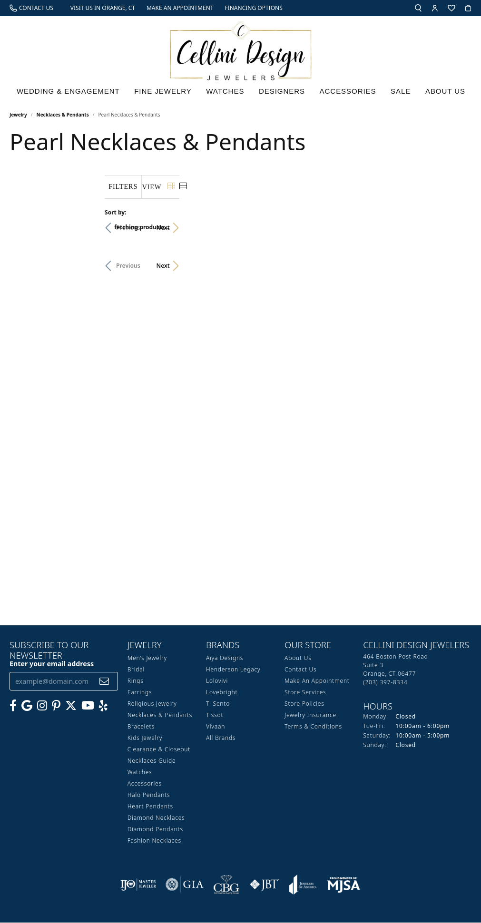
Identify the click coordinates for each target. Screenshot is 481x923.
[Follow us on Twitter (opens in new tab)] (71, 706)
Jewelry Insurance (310, 715)
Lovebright (221, 693)
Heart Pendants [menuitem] (150, 807)
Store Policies (304, 704)
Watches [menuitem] (140, 772)
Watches (228, 93)
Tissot (214, 715)
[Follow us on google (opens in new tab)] (26, 706)
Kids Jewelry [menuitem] (145, 738)
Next (455, 228)
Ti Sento (218, 704)
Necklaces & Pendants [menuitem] (160, 715)
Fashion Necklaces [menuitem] (154, 841)
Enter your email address (52, 664)
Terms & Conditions (313, 727)
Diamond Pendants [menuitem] (155, 830)
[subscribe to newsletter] (104, 681)
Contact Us (300, 670)
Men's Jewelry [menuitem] (147, 658)
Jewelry (18, 115)
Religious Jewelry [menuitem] (152, 704)
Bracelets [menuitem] (141, 727)
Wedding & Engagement (68, 93)
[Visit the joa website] (303, 885)
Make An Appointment (317, 681)
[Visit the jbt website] (264, 885)
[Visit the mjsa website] (343, 885)
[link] (31, 8)
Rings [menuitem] (136, 681)
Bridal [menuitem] (136, 670)
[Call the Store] (385, 683)
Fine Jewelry (166, 93)
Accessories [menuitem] (145, 784)
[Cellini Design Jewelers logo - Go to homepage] (240, 48)
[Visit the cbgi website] (226, 885)
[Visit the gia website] (185, 885)
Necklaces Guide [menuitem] (152, 761)
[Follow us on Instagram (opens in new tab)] (42, 706)
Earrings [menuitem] (140, 693)
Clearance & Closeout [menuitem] (159, 750)
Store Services (305, 693)
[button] (418, 8)
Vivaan (215, 727)
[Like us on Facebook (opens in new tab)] (13, 706)
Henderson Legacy (233, 670)
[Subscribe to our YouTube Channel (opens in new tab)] (87, 706)
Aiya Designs (224, 658)
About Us (447, 93)
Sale (404, 93)
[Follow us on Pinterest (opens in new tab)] (56, 706)
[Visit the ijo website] (138, 885)
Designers (285, 93)
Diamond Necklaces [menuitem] (156, 818)
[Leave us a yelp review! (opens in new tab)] (103, 706)
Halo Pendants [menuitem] (149, 795)
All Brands (221, 738)
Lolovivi (217, 681)
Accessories (351, 93)
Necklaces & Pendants (63, 115)
